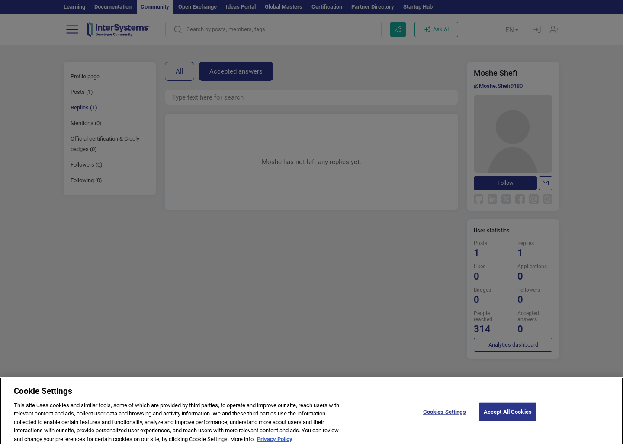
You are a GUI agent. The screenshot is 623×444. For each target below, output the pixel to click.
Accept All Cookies (508, 416)
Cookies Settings (444, 416)
